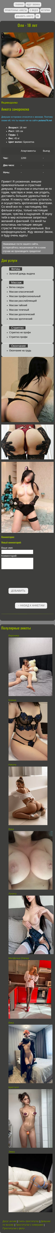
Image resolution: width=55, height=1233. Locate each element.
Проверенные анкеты (16, 10)
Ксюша (12, 700)
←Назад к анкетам (31, 605)
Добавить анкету (24, 16)
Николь (13, 764)
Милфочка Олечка (19, 958)
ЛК (37, 16)
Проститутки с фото (14, 1228)
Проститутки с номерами (29, 1225)
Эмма (12, 1152)
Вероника (14, 635)
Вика (11, 829)
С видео (34, 10)
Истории (45, 10)
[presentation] (21, 579)
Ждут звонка (33, 4)
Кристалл (14, 1087)
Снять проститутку (28, 1221)
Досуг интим (9, 1221)
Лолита (13, 893)
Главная (19, 4)
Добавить (18, 590)
